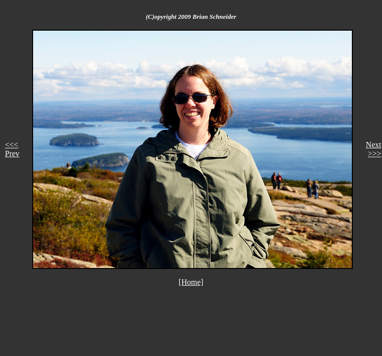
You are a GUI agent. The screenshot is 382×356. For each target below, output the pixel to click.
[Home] (191, 282)
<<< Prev (12, 149)
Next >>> (373, 149)
